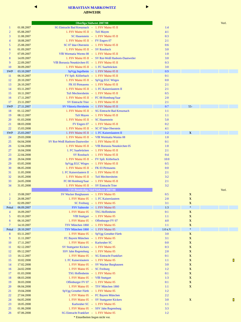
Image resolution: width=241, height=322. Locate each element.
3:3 (167, 308)
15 (10, 93)
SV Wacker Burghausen (75, 194)
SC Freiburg (81, 203)
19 (10, 115)
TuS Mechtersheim (78, 93)
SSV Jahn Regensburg (76, 251)
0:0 (167, 80)
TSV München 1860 (77, 225)
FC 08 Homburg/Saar (107, 97)
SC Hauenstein (80, 36)
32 (10, 176)
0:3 (167, 36)
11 (10, 75)
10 (10, 66)
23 (10, 154)
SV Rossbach (103, 49)
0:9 (167, 71)
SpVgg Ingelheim (78, 71)
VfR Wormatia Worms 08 (74, 53)
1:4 (167, 27)
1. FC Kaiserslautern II (108, 88)
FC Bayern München (76, 238)
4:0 (167, 220)
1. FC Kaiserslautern (107, 198)
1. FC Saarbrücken (106, 66)
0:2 (167, 124)
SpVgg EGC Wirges (107, 80)
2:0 (167, 97)
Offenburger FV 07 (106, 220)
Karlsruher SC (103, 242)
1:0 (167, 53)
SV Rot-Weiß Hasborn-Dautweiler (115, 58)
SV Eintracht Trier (78, 102)
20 (10, 119)
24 (10, 137)
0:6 (167, 45)
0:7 (167, 106)
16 (10, 97)
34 (10, 185)
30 (10, 167)
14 (10, 88)
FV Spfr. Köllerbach (77, 75)
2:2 (167, 295)
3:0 (167, 49)
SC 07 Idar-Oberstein (76, 45)
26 (10, 146)
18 (10, 110)
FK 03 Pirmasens (79, 84)
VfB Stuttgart (81, 216)
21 (10, 124)
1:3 (167, 277)
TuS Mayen (102, 31)
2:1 (167, 40)
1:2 (167, 132)
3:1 (167, 203)
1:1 (167, 110)
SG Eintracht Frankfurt (108, 255)
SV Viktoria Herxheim (75, 106)
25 (10, 141)
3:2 (167, 176)
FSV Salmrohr (80, 207)
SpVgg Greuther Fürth (108, 233)
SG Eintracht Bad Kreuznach (72, 27)
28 (10, 159)
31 (10, 172)
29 (10, 163)
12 (10, 80)
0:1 (167, 75)
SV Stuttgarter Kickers (75, 247)
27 (10, 150)
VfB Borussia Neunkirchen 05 (71, 62)
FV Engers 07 (103, 40)
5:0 (167, 119)
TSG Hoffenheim (105, 211)
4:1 (167, 31)
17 (10, 102)
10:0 (166, 159)
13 (10, 84)
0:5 (167, 93)
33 (10, 181)
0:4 (167, 154)
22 (10, 128)
